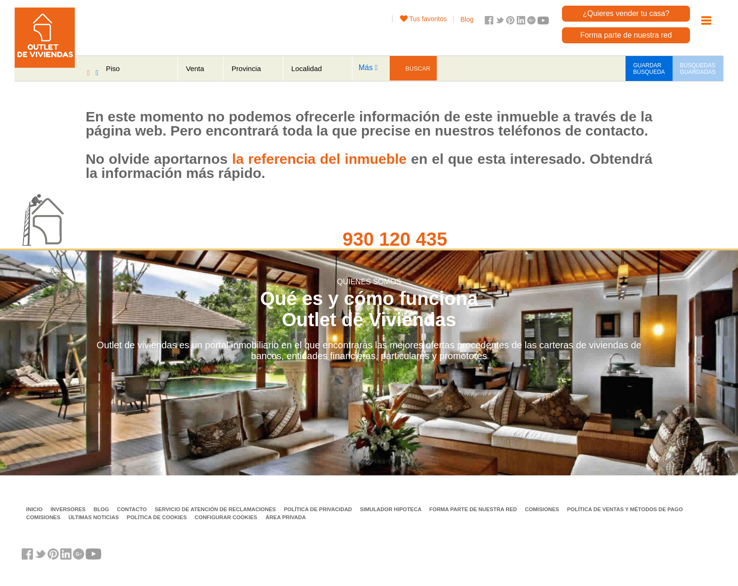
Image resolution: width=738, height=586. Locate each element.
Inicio (35, 509)
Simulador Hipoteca (391, 509)
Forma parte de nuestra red (626, 35)
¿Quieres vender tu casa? (626, 13)
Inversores (68, 509)
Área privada (285, 517)
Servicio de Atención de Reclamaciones (216, 509)
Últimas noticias (94, 517)
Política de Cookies (157, 517)
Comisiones (543, 509)
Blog (466, 19)
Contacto (132, 509)
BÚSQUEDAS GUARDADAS (698, 68)
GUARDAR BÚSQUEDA (649, 68)
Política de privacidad (318, 509)
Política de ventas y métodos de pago (625, 509)
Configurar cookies (226, 517)
